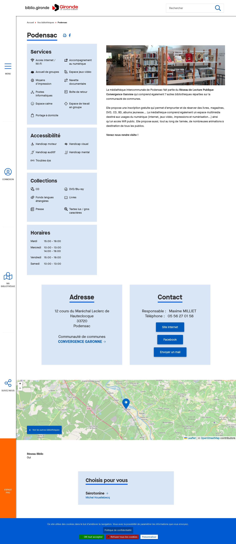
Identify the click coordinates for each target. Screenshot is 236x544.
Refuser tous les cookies (122, 536)
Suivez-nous (8, 390)
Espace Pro (8, 491)
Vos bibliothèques (45, 22)
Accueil (30, 22)
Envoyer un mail (170, 352)
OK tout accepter (91, 536)
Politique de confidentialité (118, 530)
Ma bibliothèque (8, 285)
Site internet (170, 327)
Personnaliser (149, 536)
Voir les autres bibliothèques (46, 429)
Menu (8, 73)
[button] (126, 404)
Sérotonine (95, 493)
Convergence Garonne (80, 341)
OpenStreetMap (210, 438)
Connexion (8, 179)
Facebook (170, 340)
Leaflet (190, 438)
